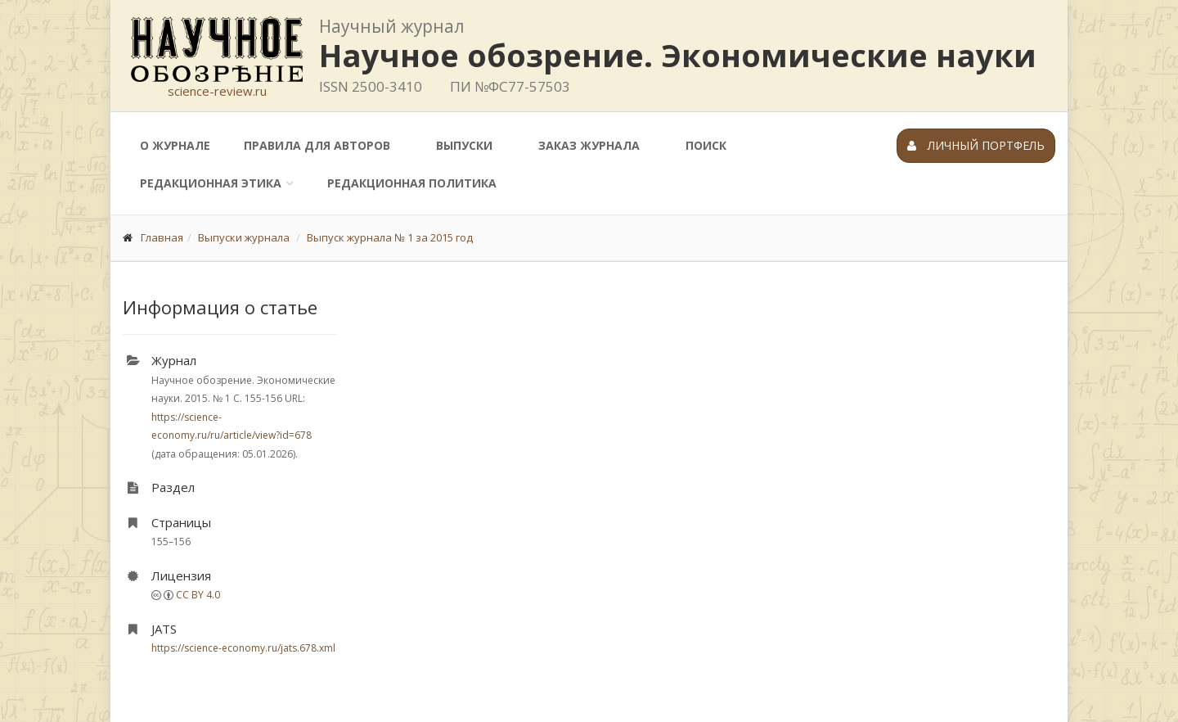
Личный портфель (976, 145)
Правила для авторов (317, 145)
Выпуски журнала (244, 237)
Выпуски (464, 145)
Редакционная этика (210, 183)
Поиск (706, 145)
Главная (162, 237)
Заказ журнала (589, 145)
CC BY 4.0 (198, 595)
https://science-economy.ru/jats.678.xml (243, 648)
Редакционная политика (412, 183)
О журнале (175, 145)
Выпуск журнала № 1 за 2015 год (390, 237)
